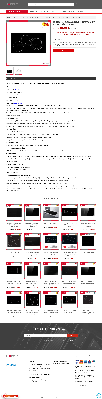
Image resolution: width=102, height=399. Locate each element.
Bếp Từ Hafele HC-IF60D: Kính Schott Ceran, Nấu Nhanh (51, 312)
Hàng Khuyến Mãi (80, 11)
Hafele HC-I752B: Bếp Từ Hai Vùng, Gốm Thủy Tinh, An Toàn (32, 225)
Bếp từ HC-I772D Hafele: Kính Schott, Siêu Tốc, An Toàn (32, 254)
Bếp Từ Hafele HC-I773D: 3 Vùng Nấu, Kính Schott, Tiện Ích (14, 283)
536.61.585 (17, 89)
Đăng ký (72, 335)
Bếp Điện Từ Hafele (39, 17)
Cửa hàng (78, 4)
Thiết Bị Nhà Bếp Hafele (19, 17)
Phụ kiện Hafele (45, 11)
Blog (53, 11)
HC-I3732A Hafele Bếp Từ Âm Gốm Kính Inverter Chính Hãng (88, 225)
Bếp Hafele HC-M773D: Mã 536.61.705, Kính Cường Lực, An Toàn (69, 283)
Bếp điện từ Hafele (17, 103)
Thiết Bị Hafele (34, 11)
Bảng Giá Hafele (61, 11)
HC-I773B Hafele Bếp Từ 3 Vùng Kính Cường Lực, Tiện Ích (69, 254)
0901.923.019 (86, 4)
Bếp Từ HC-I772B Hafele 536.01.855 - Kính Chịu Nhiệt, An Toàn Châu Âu (69, 312)
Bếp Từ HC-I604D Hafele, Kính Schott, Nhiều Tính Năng (33, 283)
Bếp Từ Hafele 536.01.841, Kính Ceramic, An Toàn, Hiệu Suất (32, 312)
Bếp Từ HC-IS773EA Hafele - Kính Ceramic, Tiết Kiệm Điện (50, 283)
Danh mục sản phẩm (14, 12)
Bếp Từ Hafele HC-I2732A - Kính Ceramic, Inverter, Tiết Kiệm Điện (14, 225)
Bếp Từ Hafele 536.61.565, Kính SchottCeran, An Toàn (69, 225)
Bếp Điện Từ (30, 17)
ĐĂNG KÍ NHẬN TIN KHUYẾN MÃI (50, 329)
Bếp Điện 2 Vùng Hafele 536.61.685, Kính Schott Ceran (14, 312)
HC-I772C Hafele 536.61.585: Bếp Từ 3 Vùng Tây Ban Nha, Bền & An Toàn (64, 17)
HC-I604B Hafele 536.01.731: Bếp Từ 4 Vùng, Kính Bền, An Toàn (88, 312)
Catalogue (71, 11)
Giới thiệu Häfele (10, 360)
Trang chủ (9, 17)
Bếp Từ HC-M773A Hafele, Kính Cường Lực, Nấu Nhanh (51, 254)
